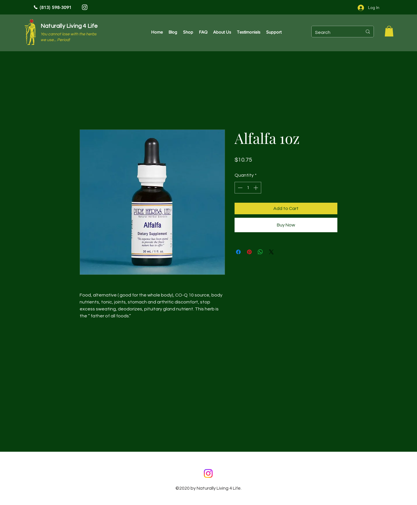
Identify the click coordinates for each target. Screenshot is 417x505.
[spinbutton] (248, 187)
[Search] (334, 32)
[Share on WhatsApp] (260, 251)
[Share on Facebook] (238, 251)
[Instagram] (84, 7)
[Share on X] (271, 251)
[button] (389, 31)
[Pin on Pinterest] (249, 251)
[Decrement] (239, 187)
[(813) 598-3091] (72, 7)
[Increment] (256, 187)
